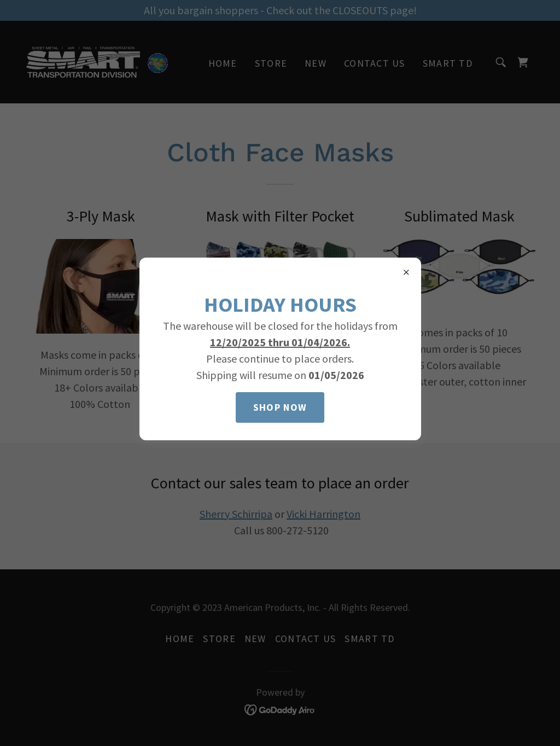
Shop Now (280, 407)
